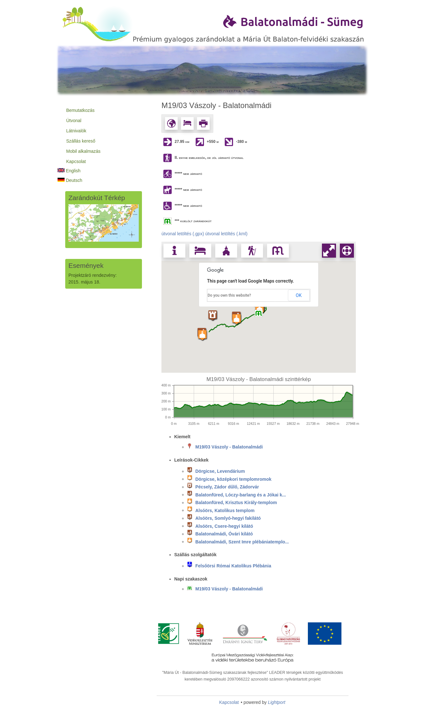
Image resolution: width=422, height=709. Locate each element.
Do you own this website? (229, 295)
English (69, 170)
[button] (259, 309)
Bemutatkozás (80, 110)
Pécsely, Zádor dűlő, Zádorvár (227, 486)
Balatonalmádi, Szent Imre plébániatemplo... (242, 541)
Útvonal (73, 120)
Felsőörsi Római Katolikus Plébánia (233, 565)
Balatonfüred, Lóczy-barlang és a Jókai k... (240, 494)
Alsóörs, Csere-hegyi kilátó (224, 525)
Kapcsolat (76, 161)
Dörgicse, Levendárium (220, 471)
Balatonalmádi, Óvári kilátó (224, 533)
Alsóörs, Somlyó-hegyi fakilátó (228, 518)
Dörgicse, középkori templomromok (233, 478)
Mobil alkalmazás (83, 151)
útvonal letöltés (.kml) (226, 233)
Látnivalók (76, 130)
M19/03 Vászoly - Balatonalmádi (229, 446)
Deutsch (70, 180)
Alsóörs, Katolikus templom (224, 510)
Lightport (276, 702)
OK (298, 295)
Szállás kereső (80, 141)
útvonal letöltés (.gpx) (182, 233)
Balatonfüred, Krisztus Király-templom (236, 502)
